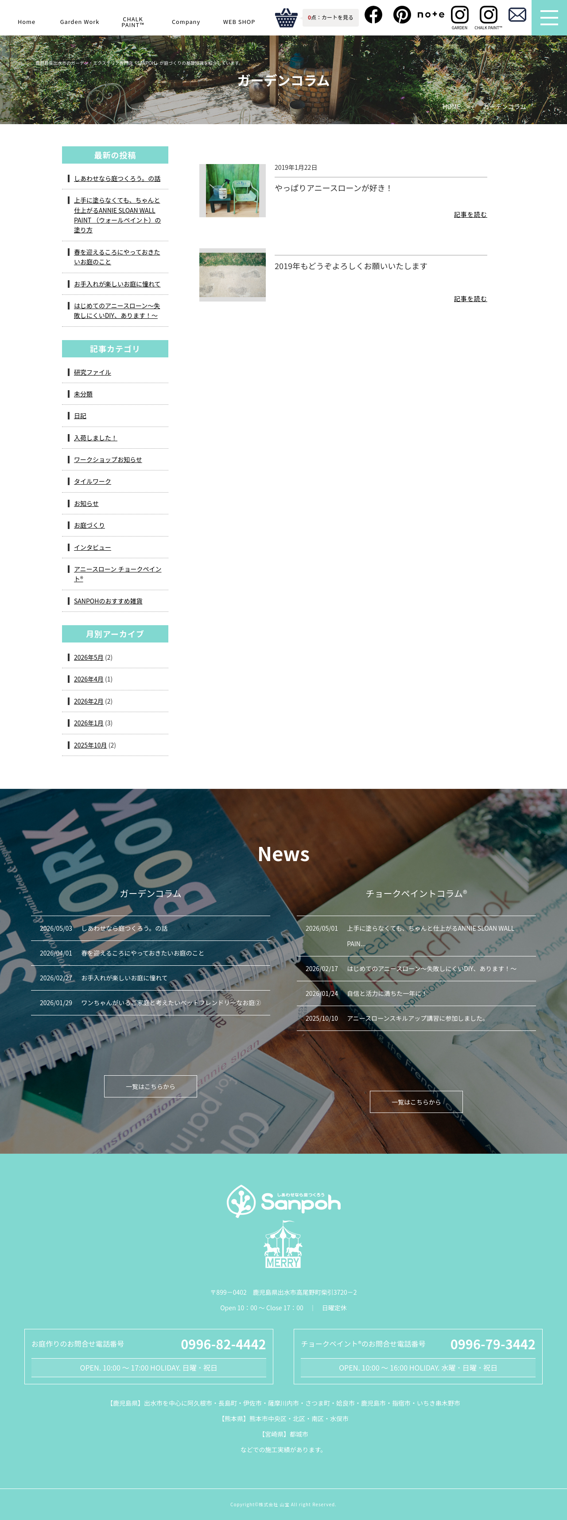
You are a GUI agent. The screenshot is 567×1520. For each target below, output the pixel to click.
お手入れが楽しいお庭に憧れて (117, 283)
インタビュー (92, 547)
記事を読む (470, 214)
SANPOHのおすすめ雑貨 (108, 600)
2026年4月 (89, 678)
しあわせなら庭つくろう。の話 (117, 178)
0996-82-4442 (223, 1343)
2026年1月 (89, 722)
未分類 (83, 393)
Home (26, 21)
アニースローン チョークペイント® (117, 573)
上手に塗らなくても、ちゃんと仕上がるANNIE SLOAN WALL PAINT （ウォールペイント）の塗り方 (117, 215)
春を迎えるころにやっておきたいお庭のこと (117, 256)
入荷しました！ (95, 437)
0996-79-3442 (493, 1343)
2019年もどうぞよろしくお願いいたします (351, 265)
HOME (451, 106)
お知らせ (86, 503)
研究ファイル (92, 372)
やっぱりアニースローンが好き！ (334, 187)
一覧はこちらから (150, 1086)
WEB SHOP (239, 21)
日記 (80, 415)
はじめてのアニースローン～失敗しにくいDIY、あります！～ (117, 310)
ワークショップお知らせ (108, 459)
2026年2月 (89, 701)
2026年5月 (89, 657)
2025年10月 (90, 744)
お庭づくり (89, 525)
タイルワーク (92, 481)
